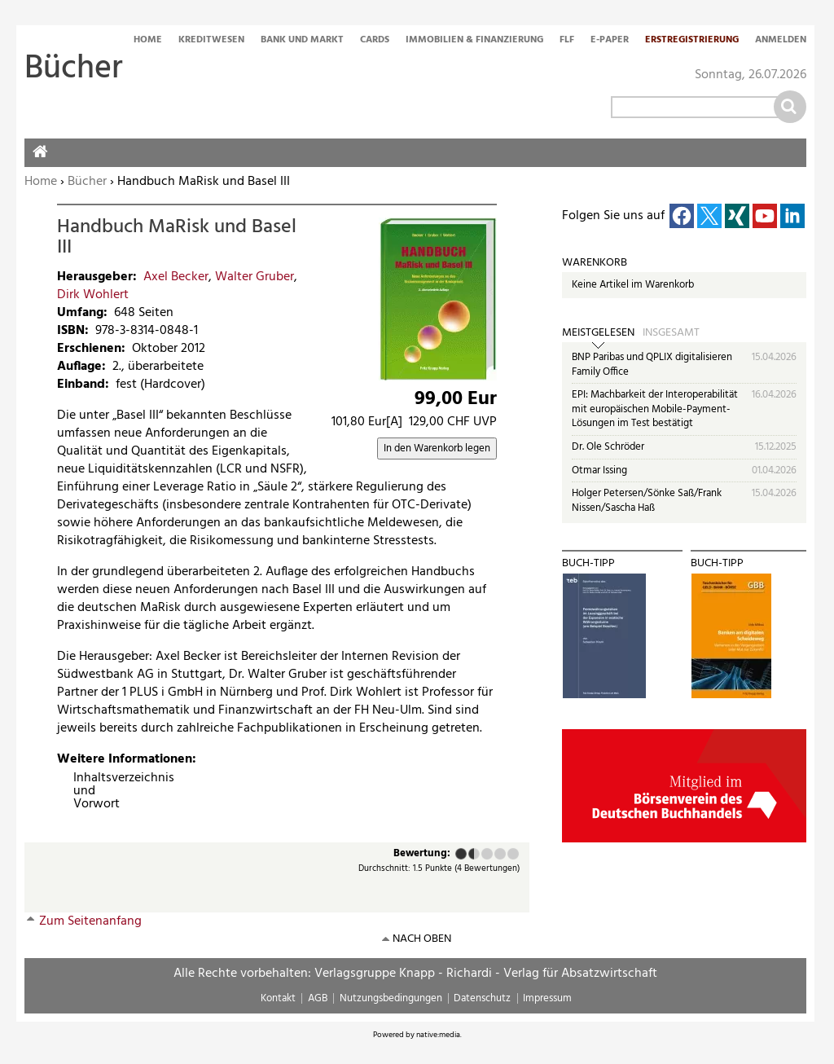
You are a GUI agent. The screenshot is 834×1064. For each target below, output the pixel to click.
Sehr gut (513, 853)
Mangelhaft (460, 853)
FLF (567, 40)
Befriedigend (487, 853)
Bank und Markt (302, 40)
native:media (438, 1034)
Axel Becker (175, 277)
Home (148, 40)
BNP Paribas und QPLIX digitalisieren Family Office (652, 364)
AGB (317, 998)
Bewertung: (421, 854)
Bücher (87, 181)
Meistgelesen (598, 333)
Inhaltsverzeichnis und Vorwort (79, 791)
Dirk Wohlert (93, 295)
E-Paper (609, 40)
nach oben (422, 939)
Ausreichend (470, 853)
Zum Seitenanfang (90, 921)
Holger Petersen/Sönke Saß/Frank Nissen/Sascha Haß (647, 501)
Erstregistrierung (692, 40)
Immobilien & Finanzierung (474, 40)
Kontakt (278, 998)
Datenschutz (482, 998)
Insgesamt (671, 333)
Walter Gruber (254, 277)
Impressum (547, 998)
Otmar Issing (599, 470)
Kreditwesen (211, 40)
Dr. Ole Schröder (608, 446)
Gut (500, 853)
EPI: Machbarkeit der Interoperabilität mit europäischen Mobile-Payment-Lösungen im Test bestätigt (655, 409)
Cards (374, 40)
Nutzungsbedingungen (391, 998)
